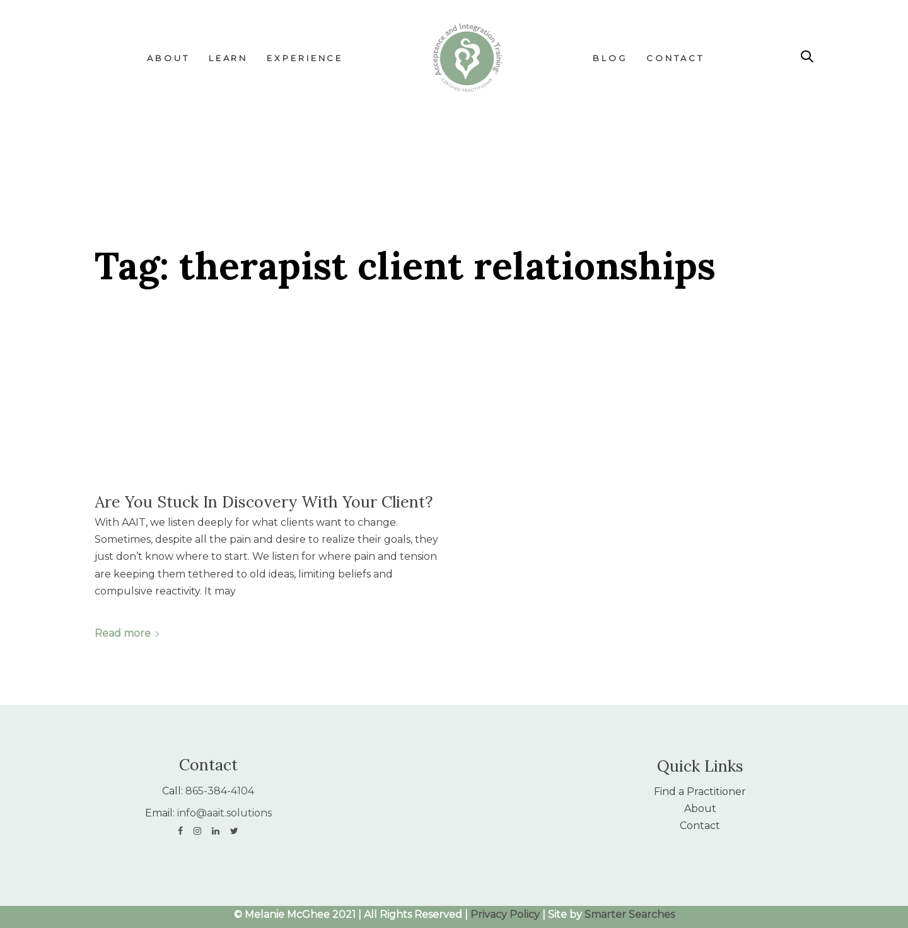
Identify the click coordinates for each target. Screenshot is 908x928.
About (700, 809)
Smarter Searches (630, 914)
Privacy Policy (505, 914)
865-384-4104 (219, 791)
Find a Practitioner (700, 792)
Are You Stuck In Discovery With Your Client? (264, 501)
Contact (700, 826)
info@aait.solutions (224, 813)
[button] (807, 57)
